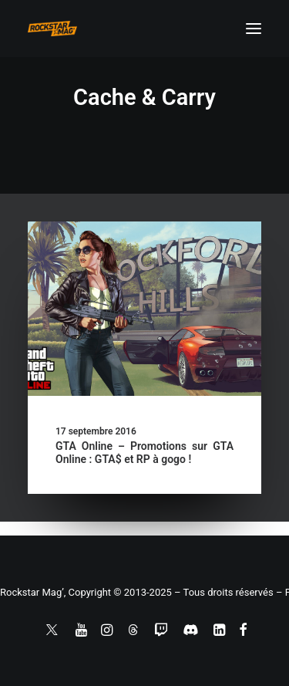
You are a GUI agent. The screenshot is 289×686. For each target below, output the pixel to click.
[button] (253, 28)
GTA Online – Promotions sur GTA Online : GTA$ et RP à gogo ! (144, 452)
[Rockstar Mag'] (52, 28)
